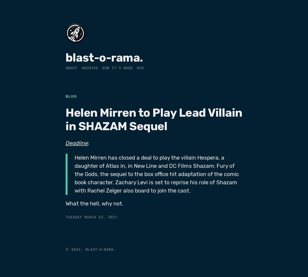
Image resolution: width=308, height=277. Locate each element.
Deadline (77, 143)
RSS (140, 67)
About (72, 67)
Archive (90, 67)
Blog (71, 96)
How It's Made (117, 67)
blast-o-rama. (104, 57)
